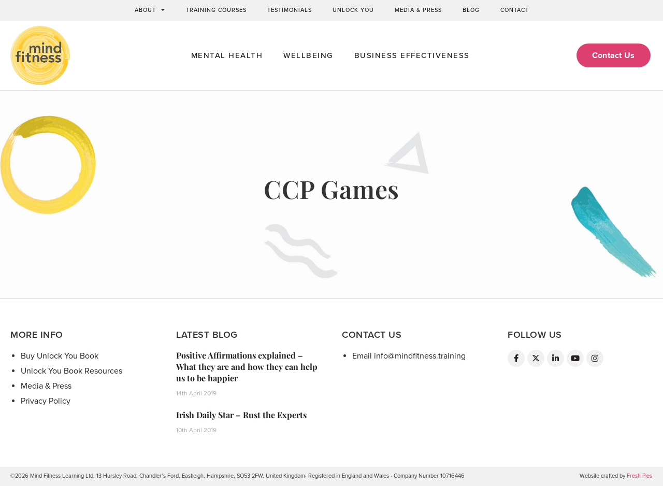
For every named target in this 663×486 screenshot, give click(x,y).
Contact (514, 10)
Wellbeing (308, 55)
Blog (471, 10)
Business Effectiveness (412, 55)
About (150, 10)
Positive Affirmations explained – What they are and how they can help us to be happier (247, 367)
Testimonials (289, 10)
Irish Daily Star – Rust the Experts (241, 414)
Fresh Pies (639, 476)
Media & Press (418, 10)
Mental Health (227, 55)
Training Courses (216, 10)
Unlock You (353, 10)
